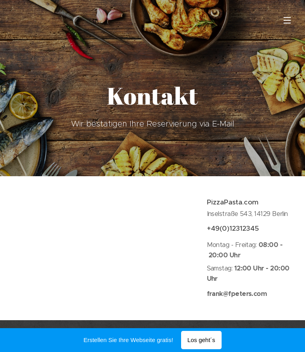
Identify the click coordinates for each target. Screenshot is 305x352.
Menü (287, 20)
